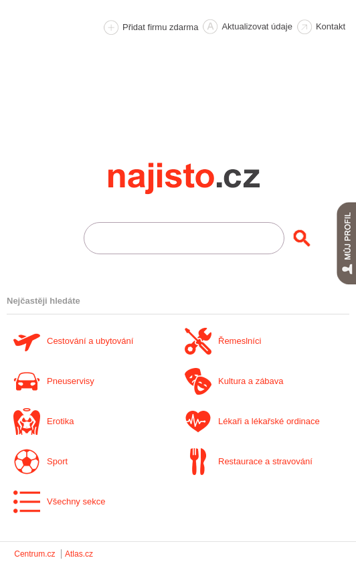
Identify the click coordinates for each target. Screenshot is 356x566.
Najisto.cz (202, 178)
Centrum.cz (34, 554)
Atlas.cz (79, 554)
